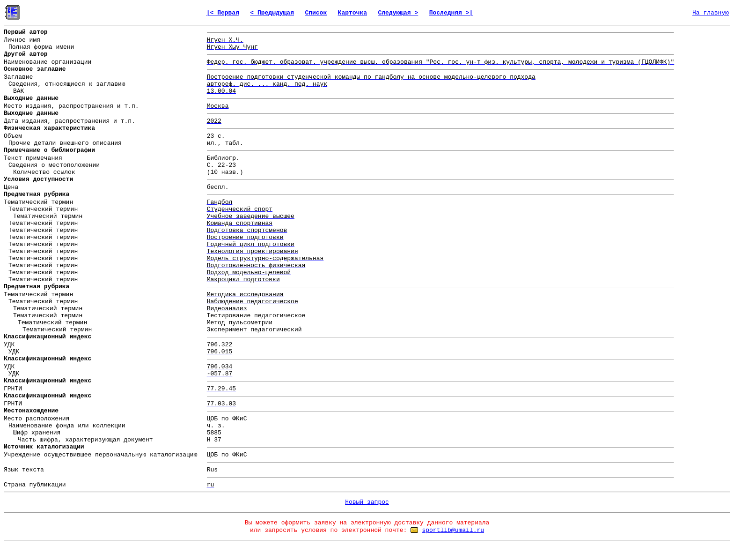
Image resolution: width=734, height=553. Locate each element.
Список (316, 12)
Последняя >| (451, 12)
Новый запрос (367, 502)
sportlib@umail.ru (453, 530)
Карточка (352, 12)
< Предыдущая (272, 12)
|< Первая (222, 12)
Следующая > (398, 12)
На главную (710, 12)
